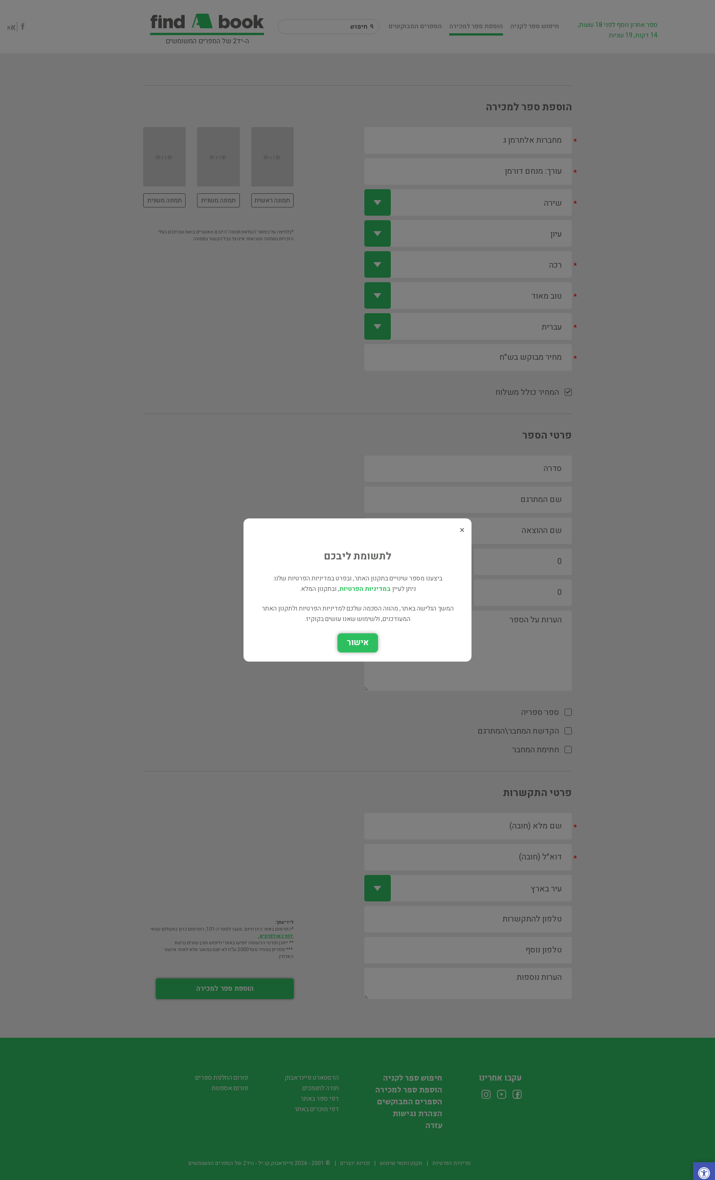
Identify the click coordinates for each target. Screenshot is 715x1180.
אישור (358, 643)
